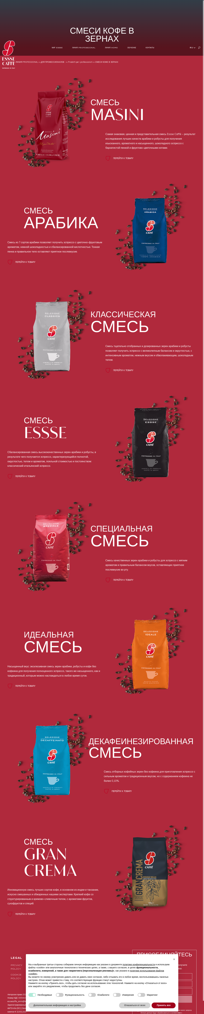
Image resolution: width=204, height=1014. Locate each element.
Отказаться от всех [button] (134, 1005)
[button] (174, 959)
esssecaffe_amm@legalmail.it (20, 1001)
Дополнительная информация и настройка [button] (57, 1005)
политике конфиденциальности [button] (139, 964)
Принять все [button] (164, 1005)
